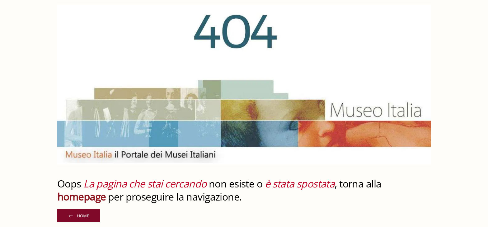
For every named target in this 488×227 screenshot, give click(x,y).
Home (79, 216)
